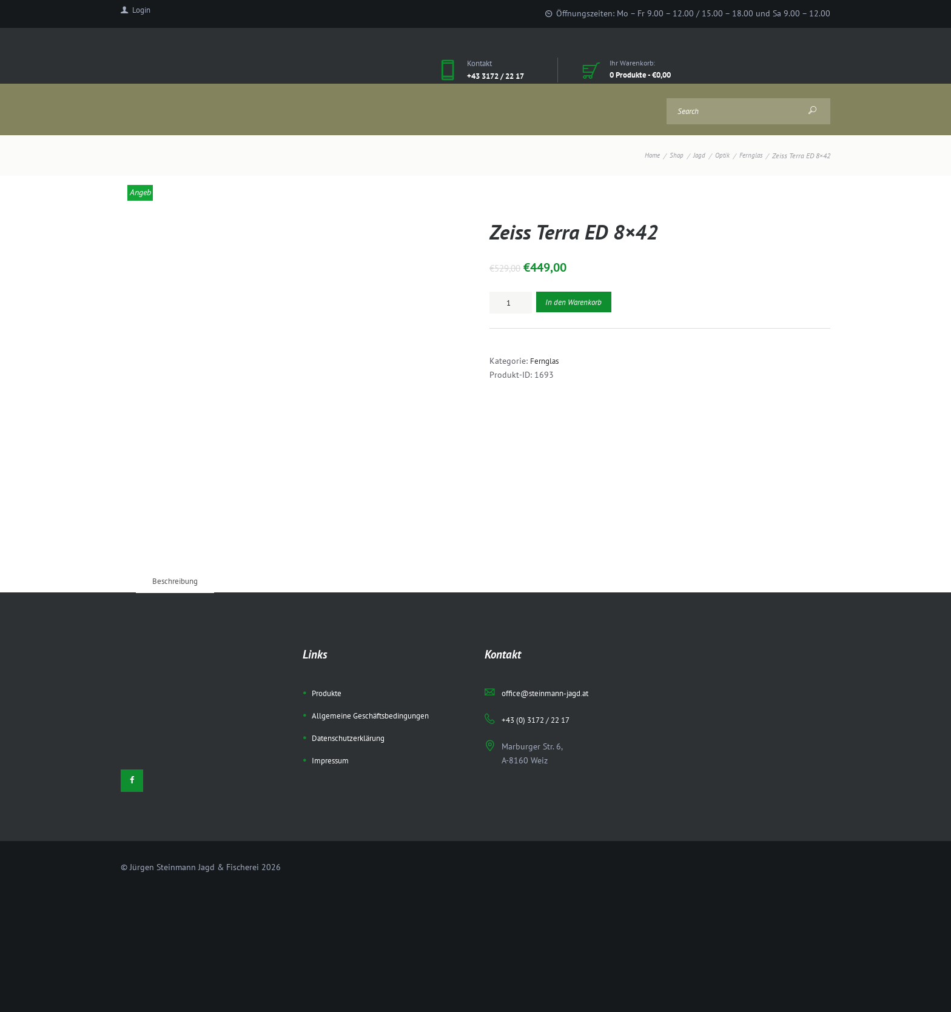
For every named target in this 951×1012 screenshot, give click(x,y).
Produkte (329, 610)
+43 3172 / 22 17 (500, 75)
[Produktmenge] (510, 302)
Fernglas (749, 155)
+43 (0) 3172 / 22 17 (540, 636)
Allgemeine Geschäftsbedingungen (376, 632)
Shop (672, 155)
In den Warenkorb (576, 302)
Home (646, 155)
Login (143, 12)
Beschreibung (178, 497)
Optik (719, 155)
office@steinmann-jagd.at (550, 610)
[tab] (178, 498)
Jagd (695, 155)
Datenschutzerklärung (352, 654)
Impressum (332, 676)
